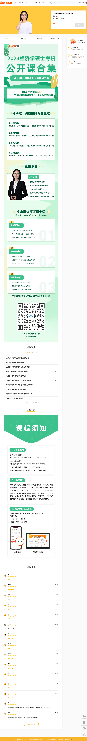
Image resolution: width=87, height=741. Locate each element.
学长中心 (34, 2)
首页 (15, 2)
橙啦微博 (84, 735)
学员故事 (41, 2)
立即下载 (80, 57)
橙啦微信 (84, 729)
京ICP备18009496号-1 (51, 739)
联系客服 (84, 718)
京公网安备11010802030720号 (64, 739)
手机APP (21, 2)
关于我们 (28, 2)
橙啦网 (6, 3)
